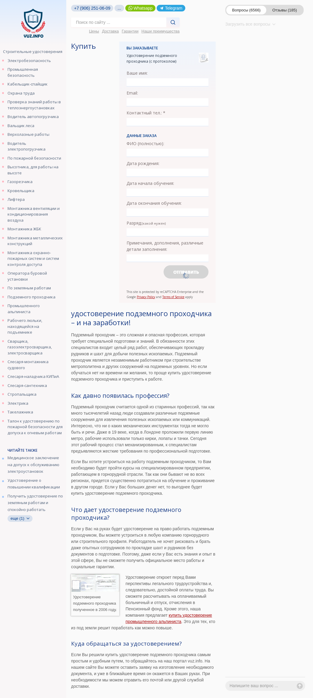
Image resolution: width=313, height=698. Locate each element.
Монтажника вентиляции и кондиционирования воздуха (34, 214)
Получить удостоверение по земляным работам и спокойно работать (35, 502)
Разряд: (146, 223)
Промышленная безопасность (23, 72)
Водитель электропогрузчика (26, 146)
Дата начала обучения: (150, 183)
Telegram (171, 8)
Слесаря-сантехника (27, 385)
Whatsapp (140, 8)
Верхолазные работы (28, 134)
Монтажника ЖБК (24, 229)
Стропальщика (22, 394)
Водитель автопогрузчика (33, 116)
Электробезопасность (29, 60)
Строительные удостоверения (32, 51)
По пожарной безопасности (34, 158)
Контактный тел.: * (146, 113)
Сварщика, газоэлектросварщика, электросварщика (30, 347)
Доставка (110, 31)
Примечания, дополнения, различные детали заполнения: (165, 246)
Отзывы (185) (284, 10)
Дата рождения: (143, 163)
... (119, 8)
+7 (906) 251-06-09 (92, 8)
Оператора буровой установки (27, 276)
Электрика (18, 403)
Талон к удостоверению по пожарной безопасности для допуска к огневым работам (35, 426)
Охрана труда (21, 93)
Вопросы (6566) (246, 10)
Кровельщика (21, 190)
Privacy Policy (146, 297)
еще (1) (20, 518)
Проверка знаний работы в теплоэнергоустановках (34, 105)
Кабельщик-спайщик (28, 84)
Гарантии (130, 31)
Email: (132, 93)
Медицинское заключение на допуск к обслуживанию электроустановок (33, 464)
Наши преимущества (161, 31)
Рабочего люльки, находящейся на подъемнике (25, 326)
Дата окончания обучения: (154, 203)
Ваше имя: (137, 73)
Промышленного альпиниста (24, 308)
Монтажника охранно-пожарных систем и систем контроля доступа (33, 258)
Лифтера (16, 199)
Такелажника (20, 412)
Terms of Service (173, 297)
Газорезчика (20, 181)
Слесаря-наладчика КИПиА (33, 376)
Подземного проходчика (31, 297)
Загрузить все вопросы (250, 24)
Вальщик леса (21, 125)
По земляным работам (29, 288)
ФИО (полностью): (145, 143)
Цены (94, 31)
